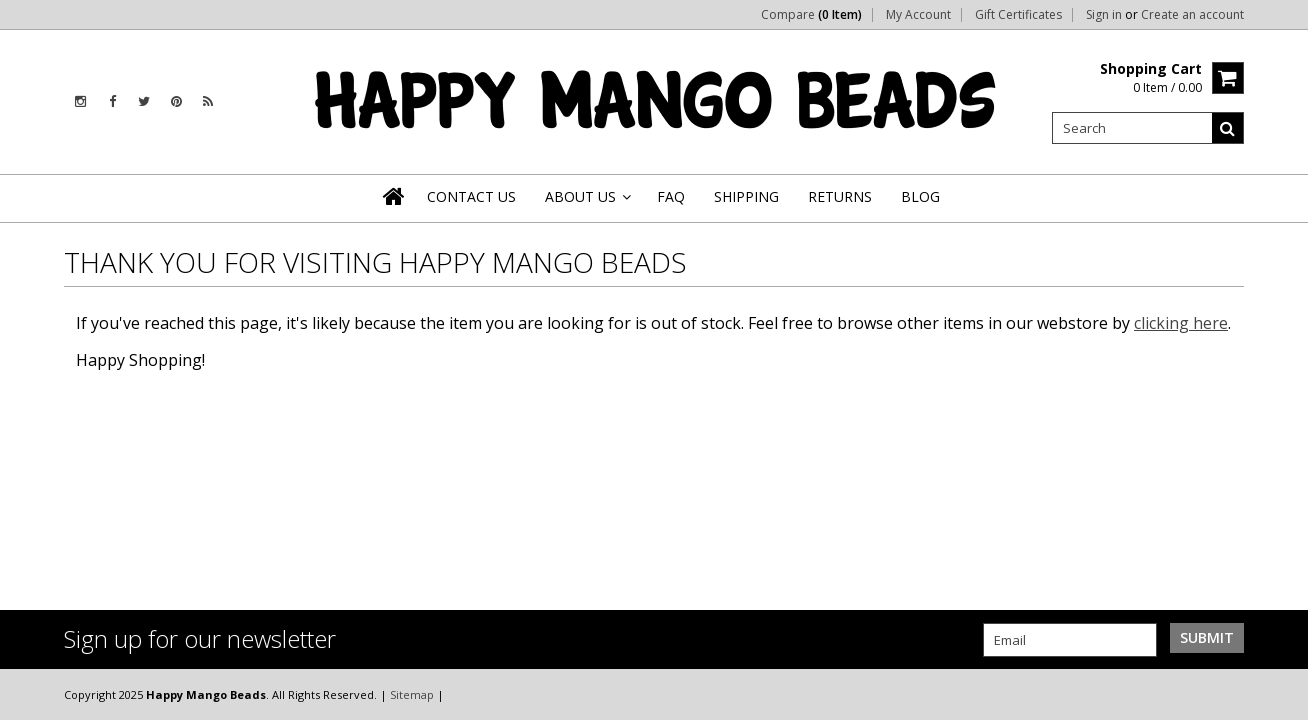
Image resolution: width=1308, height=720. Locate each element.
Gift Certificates (1018, 15)
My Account (918, 15)
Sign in (1104, 15)
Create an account (1192, 15)
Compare (811, 15)
